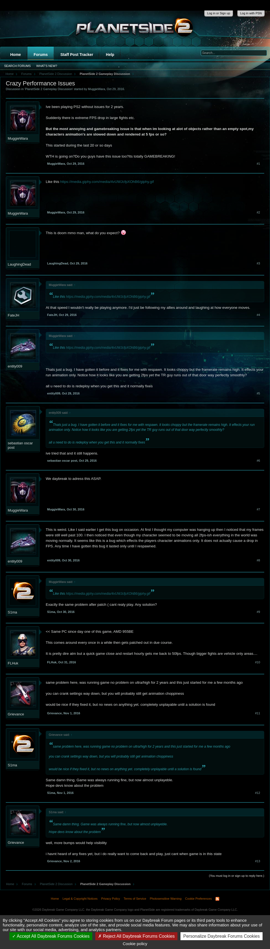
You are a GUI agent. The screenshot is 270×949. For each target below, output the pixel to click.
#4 (258, 315)
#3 (258, 263)
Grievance (16, 714)
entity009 (15, 366)
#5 (258, 393)
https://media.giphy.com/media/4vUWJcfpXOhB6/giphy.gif (106, 182)
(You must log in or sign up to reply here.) (236, 875)
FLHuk (13, 663)
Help (110, 54)
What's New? (46, 65)
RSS (217, 899)
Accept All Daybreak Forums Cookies (51, 936)
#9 (258, 611)
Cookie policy (135, 943)
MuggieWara (96, 89)
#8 (258, 560)
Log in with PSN (251, 13)
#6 (258, 460)
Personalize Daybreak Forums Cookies (221, 936)
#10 (257, 662)
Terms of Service (135, 898)
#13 (257, 861)
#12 (257, 792)
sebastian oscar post (20, 445)
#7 (258, 509)
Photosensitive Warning (166, 898)
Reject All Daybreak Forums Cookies (136, 936)
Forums (41, 54)
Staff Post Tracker (76, 54)
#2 (258, 212)
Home (15, 54)
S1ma (12, 612)
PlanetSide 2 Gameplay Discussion (48, 89)
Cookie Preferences (198, 898)
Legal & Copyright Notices (80, 898)
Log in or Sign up (218, 13)
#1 (258, 163)
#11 (257, 713)
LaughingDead (19, 264)
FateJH (13, 315)
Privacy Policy (110, 898)
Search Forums (17, 65)
